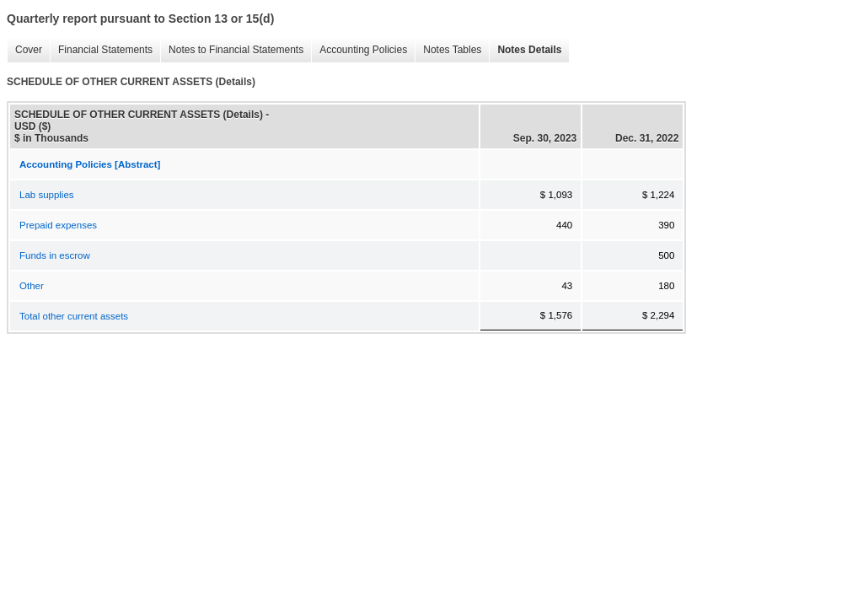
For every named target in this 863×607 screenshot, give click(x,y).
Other (31, 286)
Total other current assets (73, 316)
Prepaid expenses (58, 225)
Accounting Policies (359, 50)
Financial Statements (101, 50)
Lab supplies (46, 195)
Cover (24, 50)
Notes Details (525, 50)
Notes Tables (448, 50)
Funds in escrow (54, 255)
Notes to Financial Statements (231, 50)
